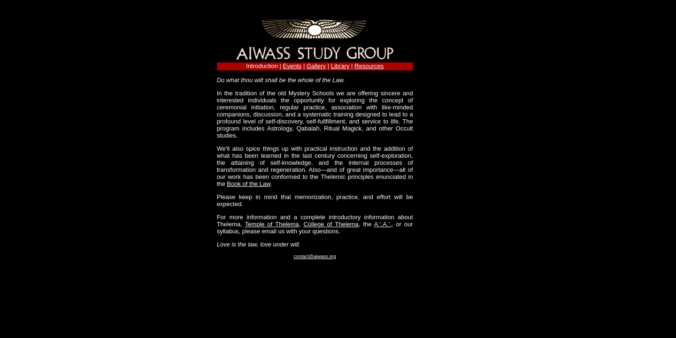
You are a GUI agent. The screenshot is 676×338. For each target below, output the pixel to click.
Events (292, 65)
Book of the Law (248, 183)
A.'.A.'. (383, 224)
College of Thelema (330, 224)
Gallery (316, 65)
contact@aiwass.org (315, 256)
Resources (369, 65)
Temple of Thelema (272, 224)
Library (340, 65)
